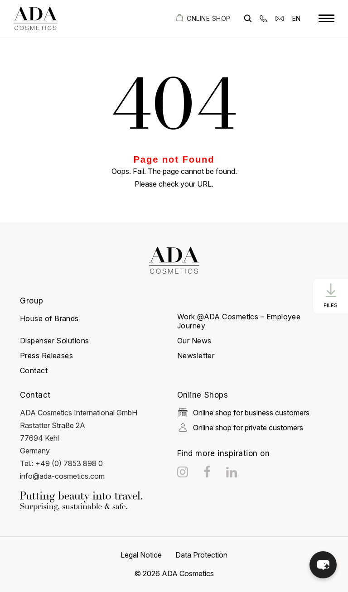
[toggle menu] (326, 18)
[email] (279, 18)
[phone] (263, 18)
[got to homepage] (36, 18)
